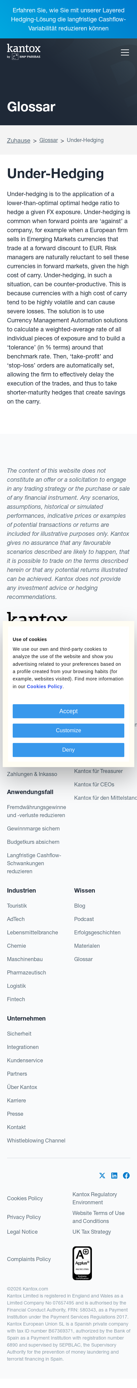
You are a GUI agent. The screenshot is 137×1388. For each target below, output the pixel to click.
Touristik (17, 905)
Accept (68, 711)
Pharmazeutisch (26, 972)
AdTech (16, 919)
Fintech (16, 999)
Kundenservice (25, 1060)
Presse (15, 1113)
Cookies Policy (25, 1198)
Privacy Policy (24, 1217)
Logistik (16, 985)
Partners (17, 1073)
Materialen (87, 945)
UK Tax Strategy (92, 1231)
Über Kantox (22, 1087)
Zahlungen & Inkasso (32, 774)
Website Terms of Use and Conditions (99, 1217)
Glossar (48, 140)
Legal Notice (22, 1231)
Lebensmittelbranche (32, 932)
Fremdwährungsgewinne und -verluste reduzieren (36, 811)
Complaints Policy (29, 1259)
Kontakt (16, 1127)
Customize (68, 730)
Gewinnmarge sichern (33, 828)
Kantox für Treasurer (98, 771)
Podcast (84, 919)
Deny (68, 750)
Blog (79, 905)
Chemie (16, 945)
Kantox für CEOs (94, 784)
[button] (123, 52)
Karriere (16, 1100)
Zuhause (18, 140)
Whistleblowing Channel (36, 1140)
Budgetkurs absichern (33, 841)
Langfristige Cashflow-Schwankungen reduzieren (34, 863)
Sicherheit (19, 1033)
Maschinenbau (25, 959)
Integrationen (23, 1047)
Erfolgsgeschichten (97, 932)
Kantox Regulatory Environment (95, 1198)
